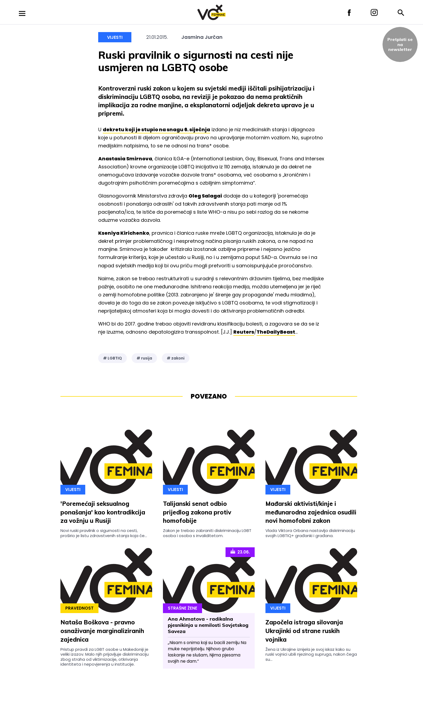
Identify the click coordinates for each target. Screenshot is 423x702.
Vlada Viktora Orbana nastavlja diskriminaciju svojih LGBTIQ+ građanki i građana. (310, 533)
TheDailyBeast (276, 331)
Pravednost (79, 608)
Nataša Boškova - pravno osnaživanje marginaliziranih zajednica (102, 630)
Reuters (243, 331)
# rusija (144, 358)
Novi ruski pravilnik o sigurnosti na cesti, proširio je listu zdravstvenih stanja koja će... (103, 533)
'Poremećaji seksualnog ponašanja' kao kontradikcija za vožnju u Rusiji (102, 512)
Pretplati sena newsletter (400, 44)
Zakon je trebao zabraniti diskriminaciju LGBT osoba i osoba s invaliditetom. (207, 533)
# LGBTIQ (112, 358)
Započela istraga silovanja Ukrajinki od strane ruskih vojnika (304, 630)
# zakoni (176, 358)
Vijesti (114, 37)
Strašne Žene (182, 608)
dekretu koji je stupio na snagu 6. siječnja (156, 129)
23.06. (240, 551)
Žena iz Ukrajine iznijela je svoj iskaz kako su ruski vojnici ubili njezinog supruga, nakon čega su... (311, 654)
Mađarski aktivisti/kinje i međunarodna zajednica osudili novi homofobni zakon (310, 512)
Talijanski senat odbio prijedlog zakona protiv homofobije (197, 512)
